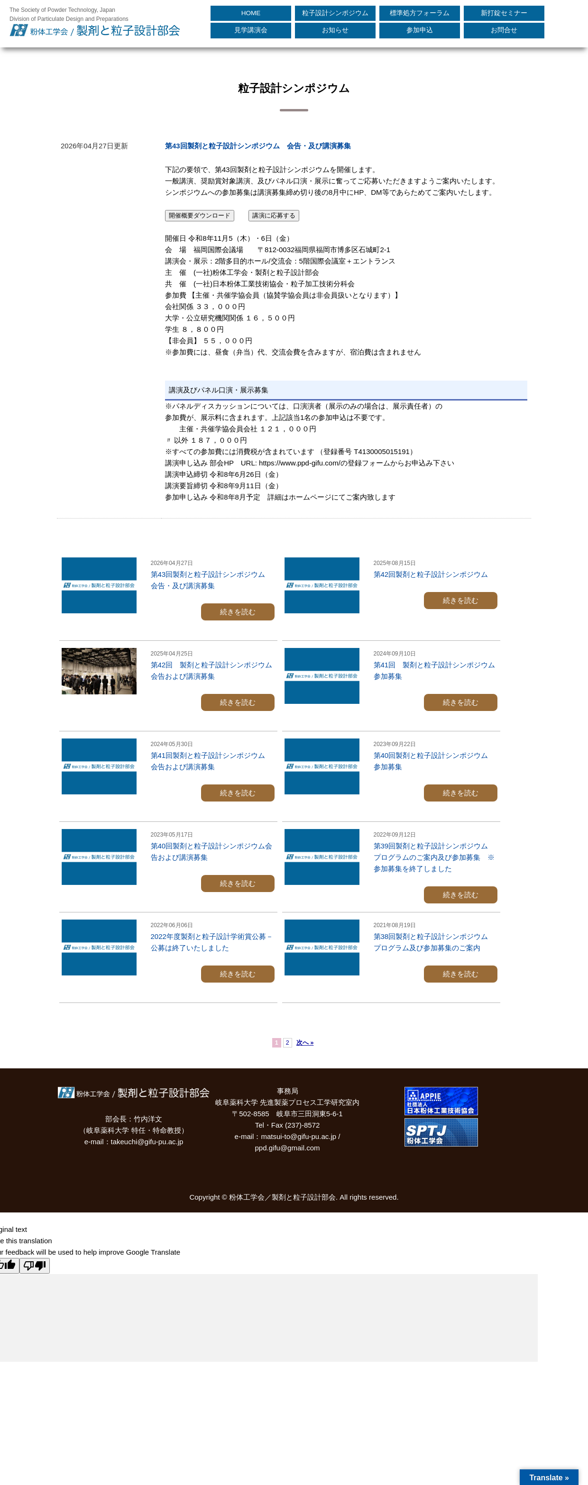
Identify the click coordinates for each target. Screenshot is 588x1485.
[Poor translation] (34, 1266)
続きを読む (238, 612)
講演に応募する (273, 215)
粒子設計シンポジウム (335, 13)
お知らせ (335, 30)
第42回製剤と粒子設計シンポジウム (431, 574)
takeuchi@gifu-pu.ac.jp (147, 1142)
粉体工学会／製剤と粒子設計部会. (283, 1197)
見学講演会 (250, 30)
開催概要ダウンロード (199, 215)
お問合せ (504, 30)
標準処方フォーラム (420, 13)
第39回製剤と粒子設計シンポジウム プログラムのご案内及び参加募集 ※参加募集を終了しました (435, 857)
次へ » (304, 1042)
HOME (251, 13)
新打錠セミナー (504, 13)
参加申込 (419, 30)
